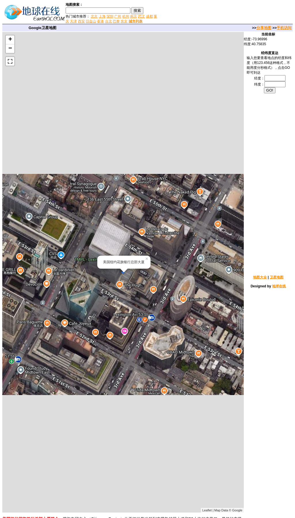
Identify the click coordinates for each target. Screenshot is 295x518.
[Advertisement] (226, 12)
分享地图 (263, 28)
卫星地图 (276, 277)
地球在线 (279, 286)
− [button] (10, 48)
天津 (73, 21)
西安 (81, 21)
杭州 (125, 16)
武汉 (141, 16)
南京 (133, 16)
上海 (102, 16)
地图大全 (260, 277)
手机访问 (284, 28)
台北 (108, 21)
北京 (94, 16)
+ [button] (10, 39)
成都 (149, 16)
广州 (117, 16)
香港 (100, 21)
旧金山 (91, 21)
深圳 (109, 16)
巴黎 (116, 21)
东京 (124, 21)
